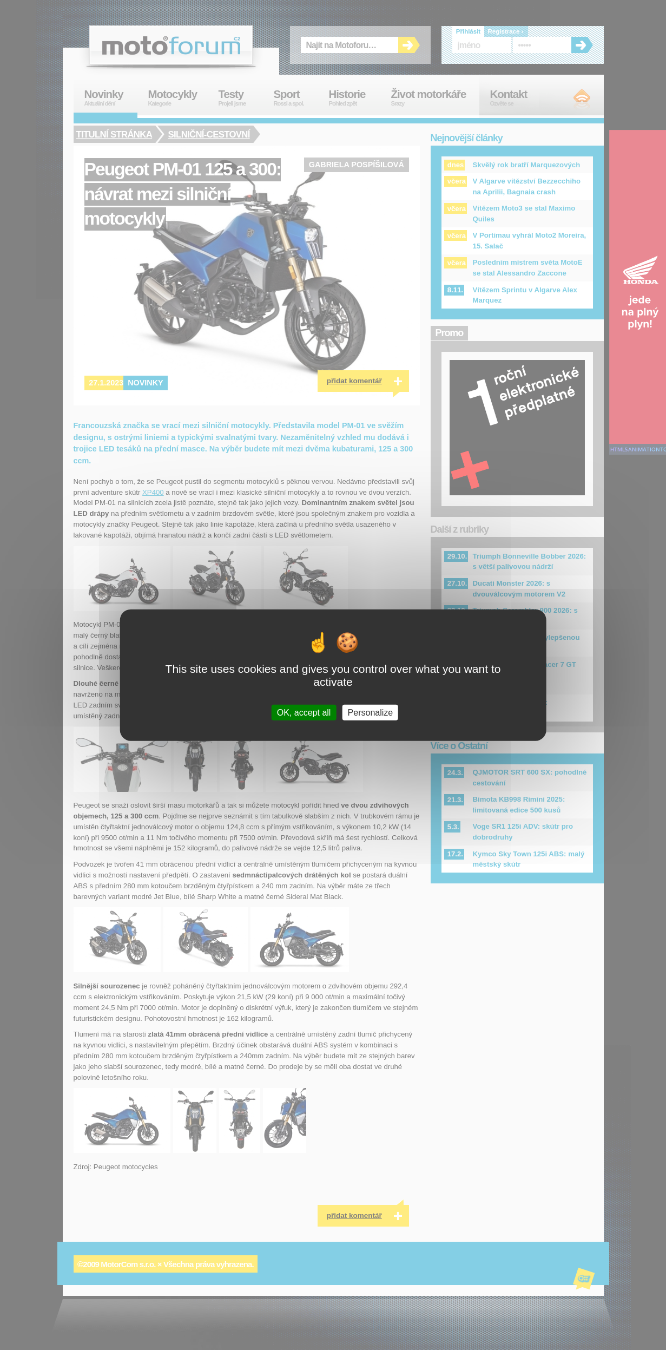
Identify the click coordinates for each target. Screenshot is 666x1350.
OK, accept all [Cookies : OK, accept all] (304, 712)
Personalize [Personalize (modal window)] (370, 712)
